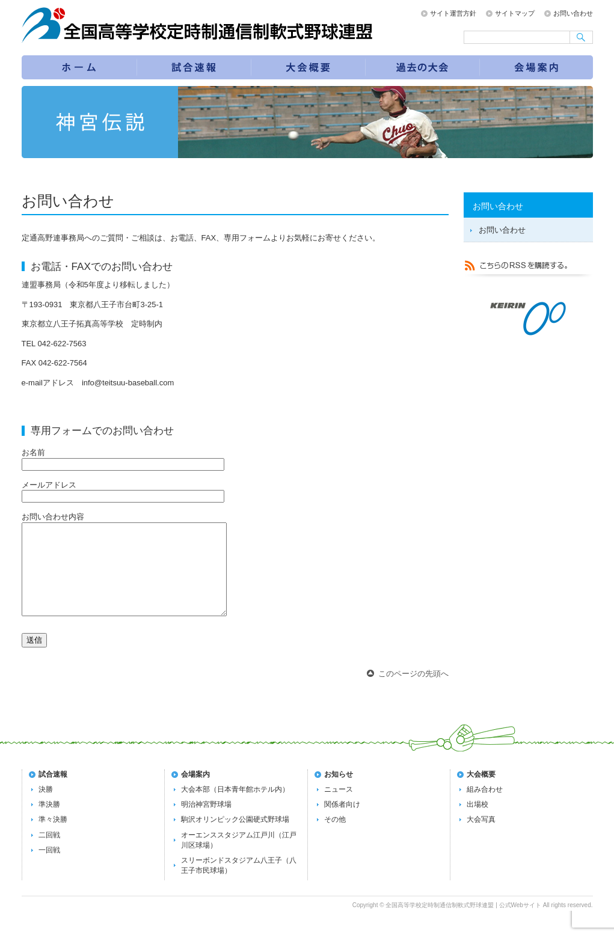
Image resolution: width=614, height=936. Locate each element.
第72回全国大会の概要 (308, 67)
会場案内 (537, 67)
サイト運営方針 (453, 13)
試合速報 (194, 67)
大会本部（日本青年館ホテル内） (235, 807)
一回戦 (49, 868)
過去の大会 (423, 67)
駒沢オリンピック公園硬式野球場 (235, 837)
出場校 (477, 822)
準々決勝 (52, 837)
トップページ (78, 67)
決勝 (45, 807)
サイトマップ (515, 13)
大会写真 (481, 837)
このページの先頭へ (413, 691)
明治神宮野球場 (206, 822)
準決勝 (49, 822)
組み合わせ (485, 807)
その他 (335, 837)
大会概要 (481, 792)
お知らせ (338, 792)
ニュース (338, 807)
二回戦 (49, 853)
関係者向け (342, 822)
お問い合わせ (573, 13)
